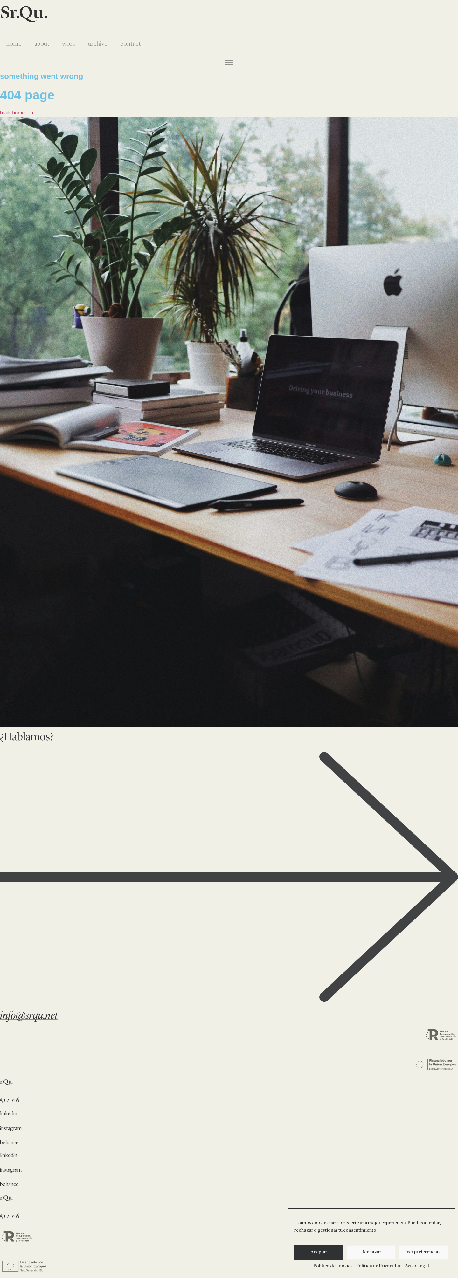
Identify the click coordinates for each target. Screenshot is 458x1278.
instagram (11, 1128)
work (68, 44)
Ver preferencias (423, 1252)
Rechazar (371, 1252)
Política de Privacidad (379, 1266)
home (14, 44)
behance (9, 1142)
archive (98, 44)
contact (130, 44)
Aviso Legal (417, 1266)
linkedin (8, 1114)
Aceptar (318, 1252)
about (41, 44)
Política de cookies (333, 1266)
